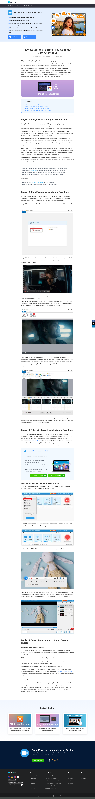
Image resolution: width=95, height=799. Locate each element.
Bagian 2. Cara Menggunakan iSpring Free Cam (36, 106)
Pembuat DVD (33, 783)
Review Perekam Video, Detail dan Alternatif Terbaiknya (47, 729)
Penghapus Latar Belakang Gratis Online (53, 783)
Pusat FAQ (83, 778)
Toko (67, 2)
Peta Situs (70, 785)
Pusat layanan (84, 775)
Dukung (85, 2)
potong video (34, 170)
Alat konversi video (34, 775)
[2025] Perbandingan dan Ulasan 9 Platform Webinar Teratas (75, 729)
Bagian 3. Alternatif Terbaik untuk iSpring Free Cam (37, 108)
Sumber (79, 2)
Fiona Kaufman (37, 56)
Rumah (9, 5)
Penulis (69, 780)
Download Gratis (14, 37)
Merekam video (20, 5)
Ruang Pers (70, 783)
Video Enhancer (33, 785)
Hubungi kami (71, 778)
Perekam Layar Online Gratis (51, 775)
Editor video (32, 788)
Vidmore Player (33, 780)
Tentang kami (71, 775)
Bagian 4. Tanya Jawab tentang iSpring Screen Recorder (38, 110)
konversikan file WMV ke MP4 (64, 671)
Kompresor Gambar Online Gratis (51, 785)
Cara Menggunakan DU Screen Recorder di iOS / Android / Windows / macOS (20, 729)
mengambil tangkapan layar (37, 182)
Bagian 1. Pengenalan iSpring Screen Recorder (36, 104)
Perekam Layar (33, 778)
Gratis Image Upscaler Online (51, 788)
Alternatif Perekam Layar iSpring (36, 451)
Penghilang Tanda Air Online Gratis (52, 780)
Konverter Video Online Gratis (51, 778)
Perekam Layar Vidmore (27, 12)
